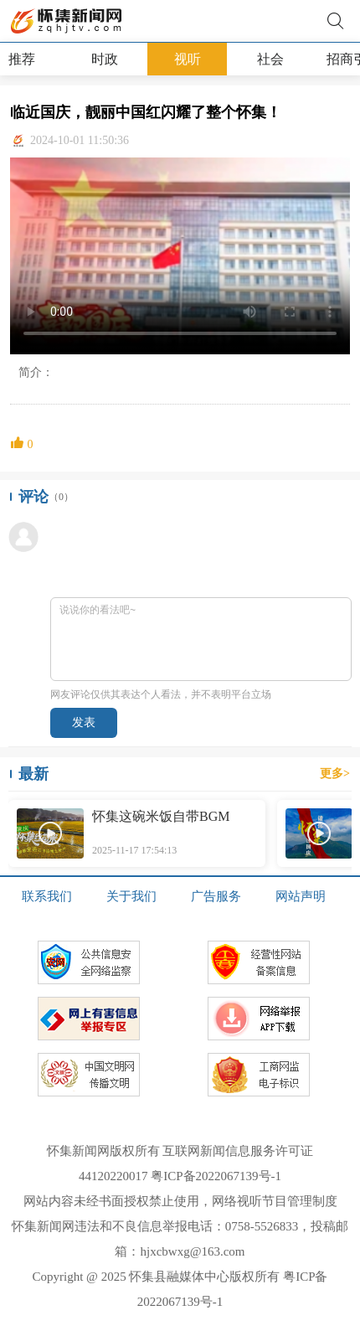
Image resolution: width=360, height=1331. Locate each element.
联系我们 (47, 896)
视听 (187, 59)
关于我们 (131, 896)
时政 (104, 59)
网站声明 (300, 896)
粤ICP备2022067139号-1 (216, 1176)
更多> (335, 773)
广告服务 (216, 896)
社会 (270, 59)
